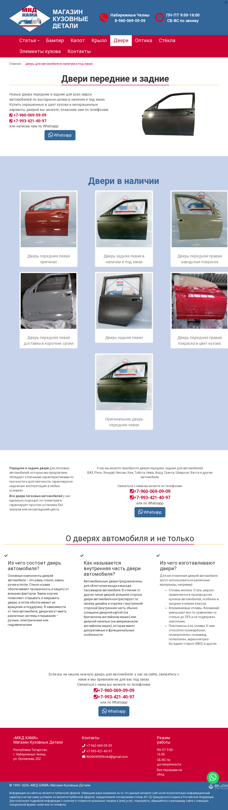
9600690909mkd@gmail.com (105, 757)
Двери (121, 40)
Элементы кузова (40, 51)
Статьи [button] (29, 40)
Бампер (55, 40)
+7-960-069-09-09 (150, 491)
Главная (15, 63)
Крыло (99, 40)
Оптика (143, 40)
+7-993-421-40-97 (150, 497)
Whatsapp (60, 135)
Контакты (79, 51)
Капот (78, 40)
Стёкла (167, 40)
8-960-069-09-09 (130, 20)
